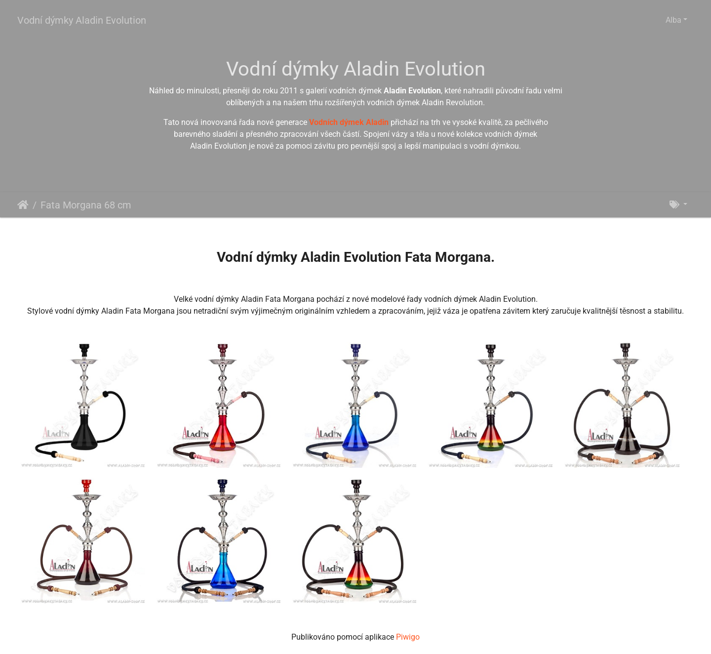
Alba (673, 20)
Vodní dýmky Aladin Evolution (81, 20)
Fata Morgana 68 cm (85, 205)
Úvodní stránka (23, 205)
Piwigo (408, 637)
